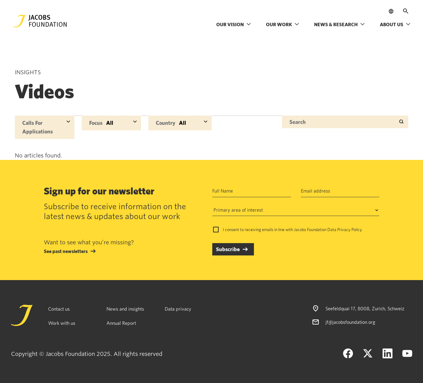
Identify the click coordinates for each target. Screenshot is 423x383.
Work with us (61, 323)
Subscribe (228, 249)
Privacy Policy (349, 229)
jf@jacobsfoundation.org (350, 322)
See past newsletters (66, 251)
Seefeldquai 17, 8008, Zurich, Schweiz (365, 308)
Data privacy (178, 309)
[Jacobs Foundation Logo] (39, 21)
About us (395, 24)
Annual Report (121, 323)
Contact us (59, 309)
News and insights (125, 309)
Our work (282, 24)
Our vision (233, 24)
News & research (339, 24)
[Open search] (405, 11)
